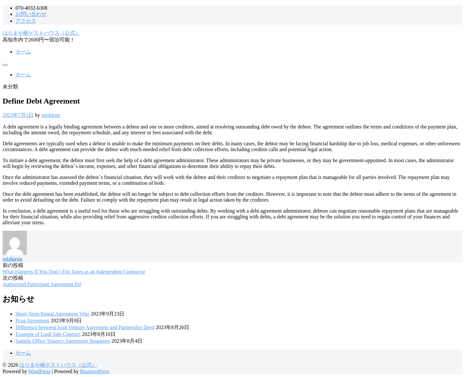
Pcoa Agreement (32, 320)
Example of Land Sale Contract (48, 334)
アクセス (26, 21)
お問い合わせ (31, 14)
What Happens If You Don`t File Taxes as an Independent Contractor (74, 271)
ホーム (23, 51)
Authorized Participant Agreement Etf (42, 284)
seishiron (50, 115)
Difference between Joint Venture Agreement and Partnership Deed (85, 327)
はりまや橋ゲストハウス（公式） (41, 33)
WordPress (39, 371)
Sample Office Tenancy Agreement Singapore (63, 341)
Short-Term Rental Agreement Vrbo (52, 313)
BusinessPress (94, 371)
